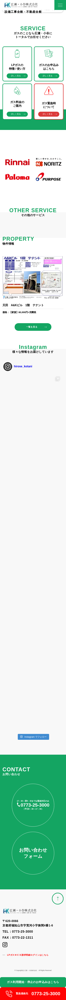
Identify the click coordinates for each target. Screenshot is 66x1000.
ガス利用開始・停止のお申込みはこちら (33, 982)
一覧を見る (31, 327)
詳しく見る (16, 76)
